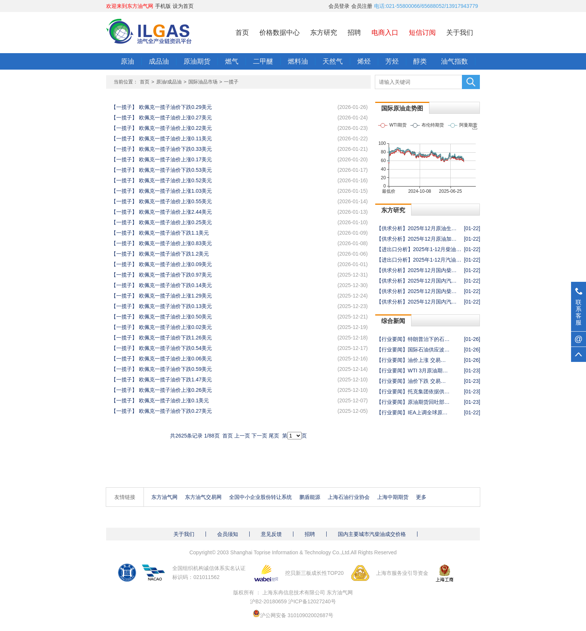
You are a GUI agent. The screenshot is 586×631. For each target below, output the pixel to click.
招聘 (354, 32)
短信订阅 (422, 32)
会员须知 (227, 534)
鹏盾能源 (309, 497)
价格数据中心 (279, 32)
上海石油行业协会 (349, 497)
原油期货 (196, 61)
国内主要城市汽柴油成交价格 (372, 534)
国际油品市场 (203, 82)
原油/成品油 (169, 82)
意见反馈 (271, 534)
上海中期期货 (392, 497)
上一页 (242, 436)
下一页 (259, 436)
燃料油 (298, 61)
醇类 (420, 61)
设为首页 (183, 6)
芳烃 (392, 61)
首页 (242, 32)
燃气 (231, 61)
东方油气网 (164, 497)
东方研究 (323, 32)
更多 (421, 497)
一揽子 (231, 82)
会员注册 (361, 6)
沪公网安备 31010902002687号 (297, 615)
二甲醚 (263, 61)
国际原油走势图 (402, 108)
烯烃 (364, 61)
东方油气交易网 (203, 497)
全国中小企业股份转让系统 (260, 497)
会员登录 (339, 6)
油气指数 (454, 61)
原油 (127, 61)
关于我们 (459, 32)
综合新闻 (393, 321)
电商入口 (384, 32)
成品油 (159, 61)
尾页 (274, 436)
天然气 (333, 61)
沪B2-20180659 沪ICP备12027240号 (293, 601)
